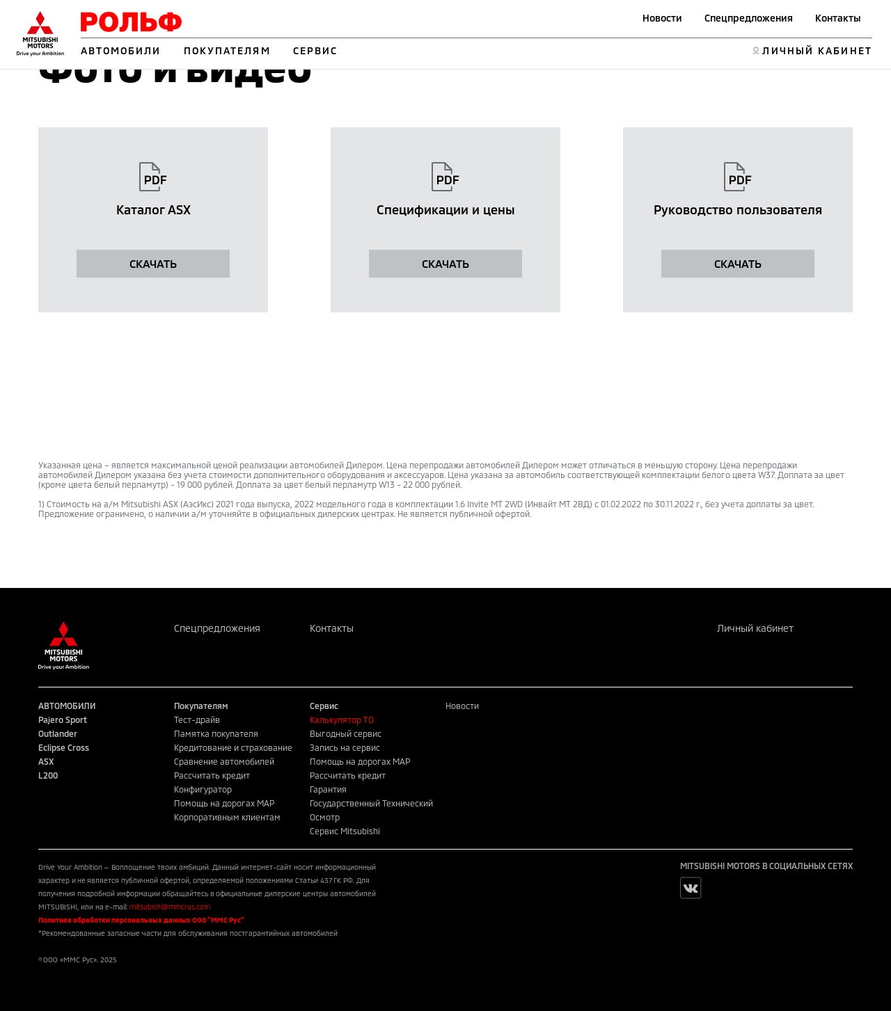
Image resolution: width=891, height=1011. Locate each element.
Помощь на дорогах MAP (224, 803)
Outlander (57, 733)
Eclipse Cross (63, 747)
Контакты (838, 18)
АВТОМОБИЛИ (121, 50)
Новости (662, 18)
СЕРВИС (315, 50)
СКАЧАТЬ (153, 263)
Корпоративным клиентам (227, 817)
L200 (48, 775)
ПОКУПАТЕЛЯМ (227, 50)
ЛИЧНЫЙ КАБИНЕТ (817, 50)
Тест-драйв (197, 719)
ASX (46, 761)
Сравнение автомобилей (224, 761)
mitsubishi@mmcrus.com (169, 906)
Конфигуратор (203, 789)
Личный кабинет (755, 628)
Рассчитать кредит (212, 775)
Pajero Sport (62, 719)
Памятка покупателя (216, 733)
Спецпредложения (748, 18)
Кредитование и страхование (233, 747)
